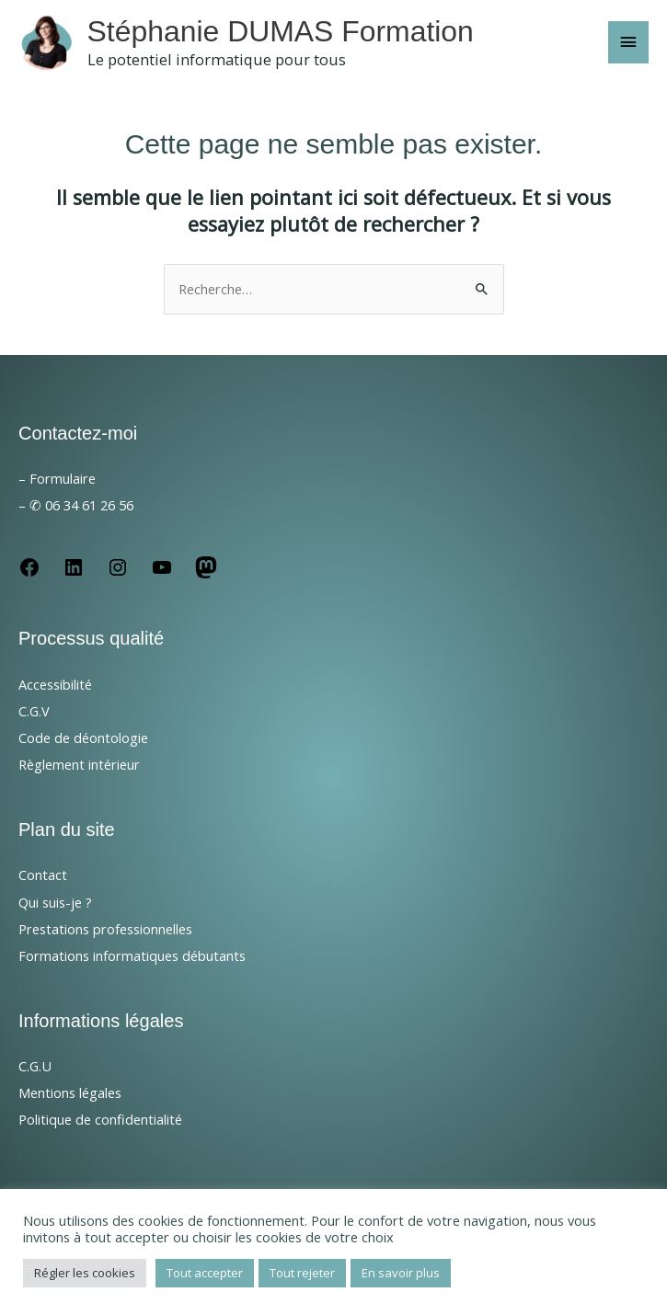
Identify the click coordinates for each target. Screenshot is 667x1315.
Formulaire (62, 478)
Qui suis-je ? (55, 902)
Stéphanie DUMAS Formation (280, 31)
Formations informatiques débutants (132, 955)
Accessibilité (55, 684)
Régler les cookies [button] (84, 1272)
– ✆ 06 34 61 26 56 (75, 505)
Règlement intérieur (79, 764)
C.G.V (34, 711)
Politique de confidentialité (100, 1119)
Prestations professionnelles (105, 929)
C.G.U (35, 1066)
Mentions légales (69, 1092)
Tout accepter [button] (205, 1272)
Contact (42, 874)
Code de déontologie (83, 737)
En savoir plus (401, 1272)
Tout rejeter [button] (302, 1272)
